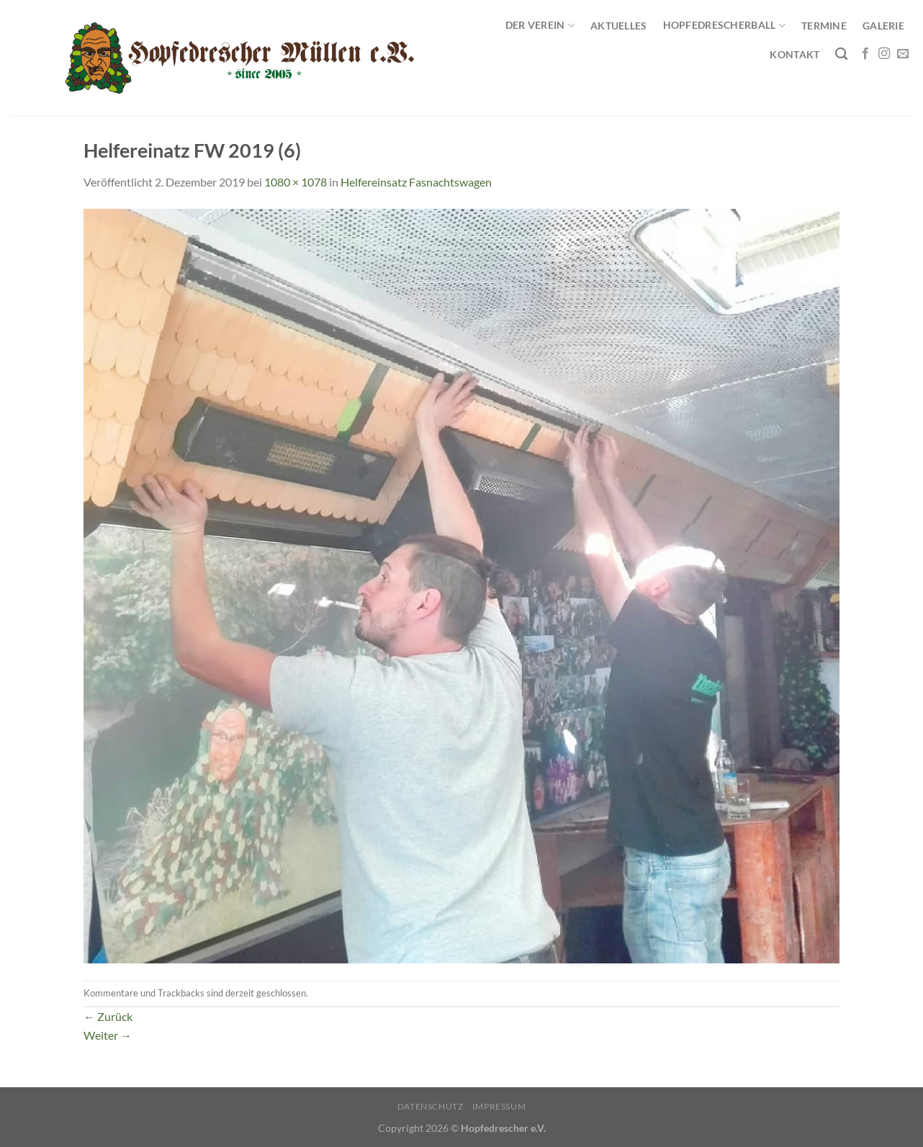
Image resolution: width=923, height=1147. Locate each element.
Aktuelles (618, 25)
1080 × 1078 (295, 182)
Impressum (499, 1106)
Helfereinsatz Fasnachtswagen (416, 182)
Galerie (883, 25)
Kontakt (794, 54)
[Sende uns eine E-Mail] (903, 54)
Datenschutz (430, 1106)
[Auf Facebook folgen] (865, 54)
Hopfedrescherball (724, 25)
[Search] (841, 54)
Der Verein (540, 25)
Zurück (108, 1016)
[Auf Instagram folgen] (884, 54)
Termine (824, 25)
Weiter (108, 1035)
